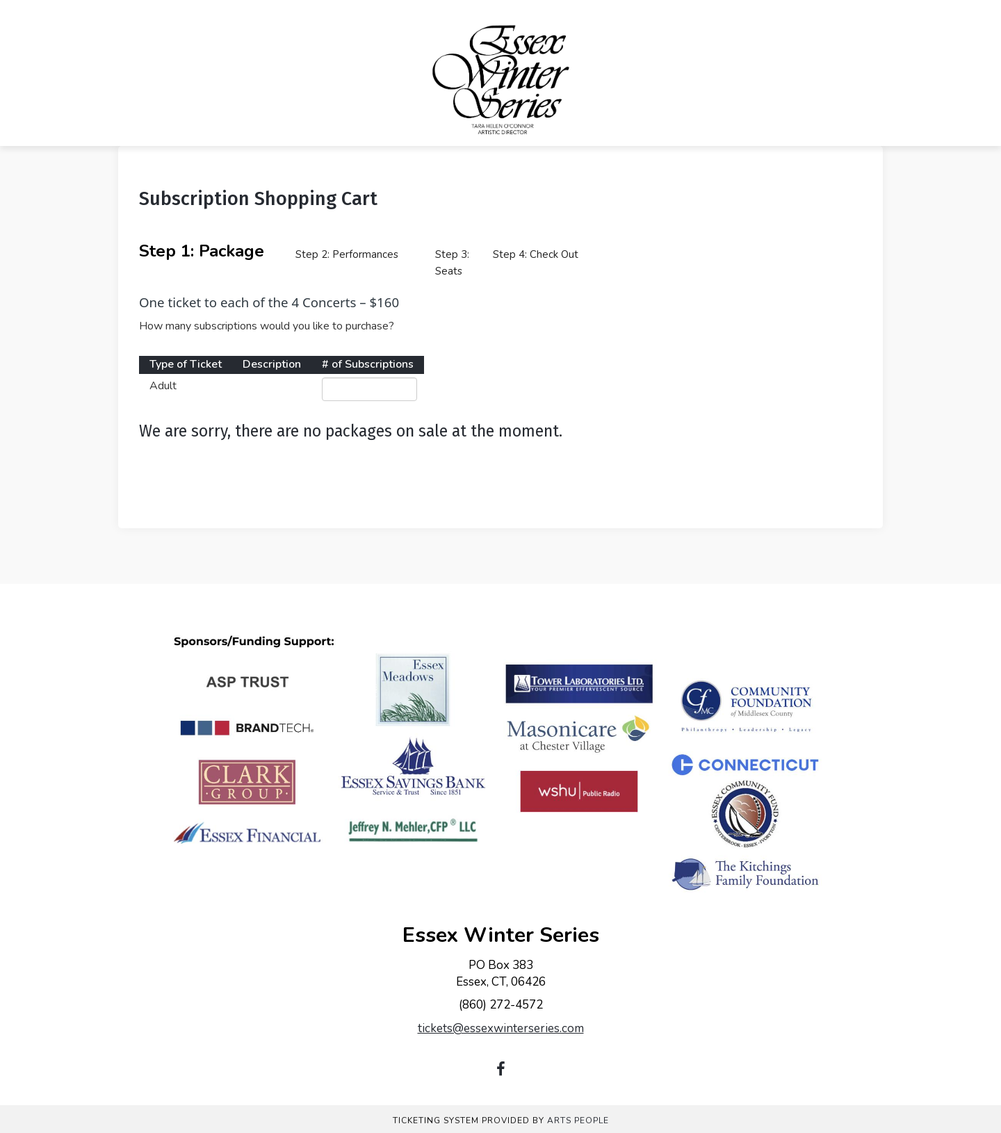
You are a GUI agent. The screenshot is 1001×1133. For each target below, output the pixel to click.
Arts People (578, 1120)
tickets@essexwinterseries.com (501, 1028)
